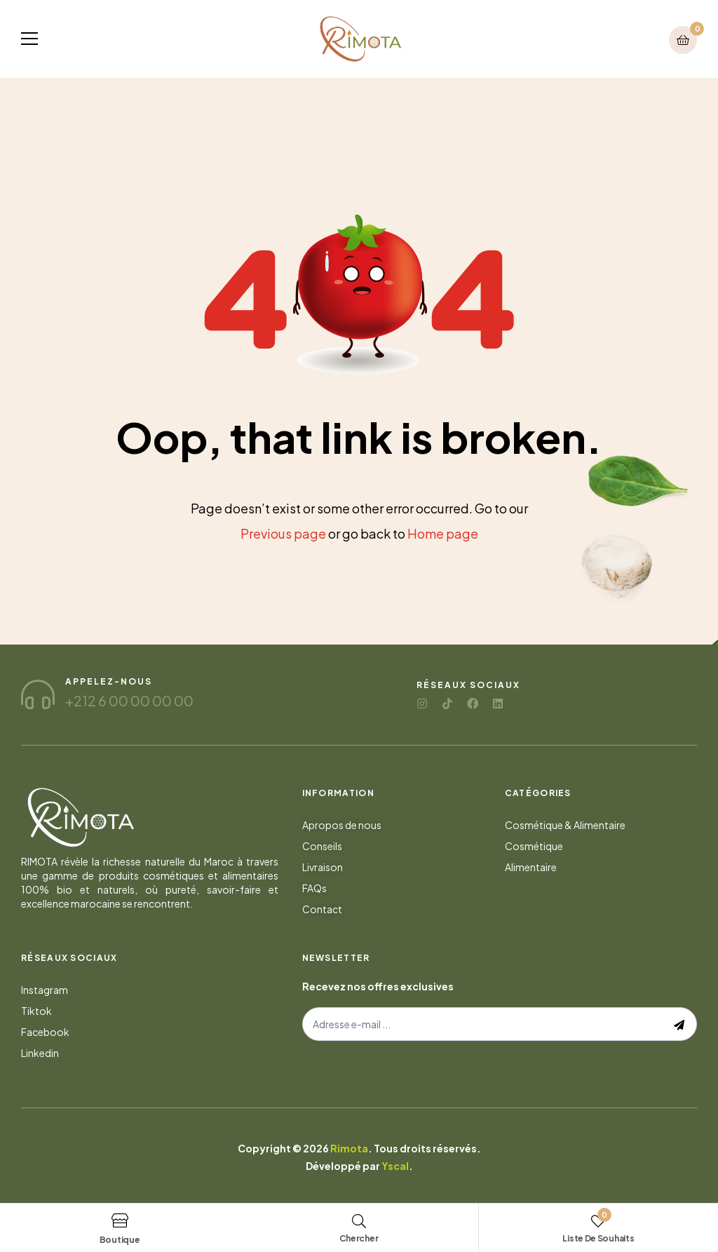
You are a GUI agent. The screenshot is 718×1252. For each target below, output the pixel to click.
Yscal (395, 1165)
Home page (442, 533)
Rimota (349, 1148)
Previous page (283, 533)
